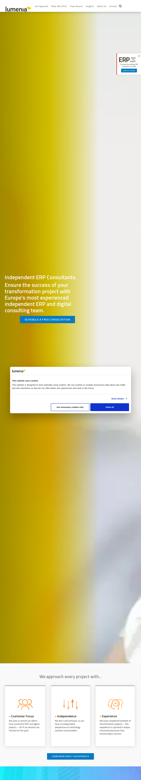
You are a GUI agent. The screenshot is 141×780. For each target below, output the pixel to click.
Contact (113, 6)
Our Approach (42, 6)
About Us (101, 6)
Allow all (110, 407)
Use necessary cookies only (70, 407)
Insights (90, 6)
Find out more (129, 71)
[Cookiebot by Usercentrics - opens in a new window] (117, 371)
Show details (117, 398)
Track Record (76, 6)
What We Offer (59, 6)
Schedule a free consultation (47, 319)
